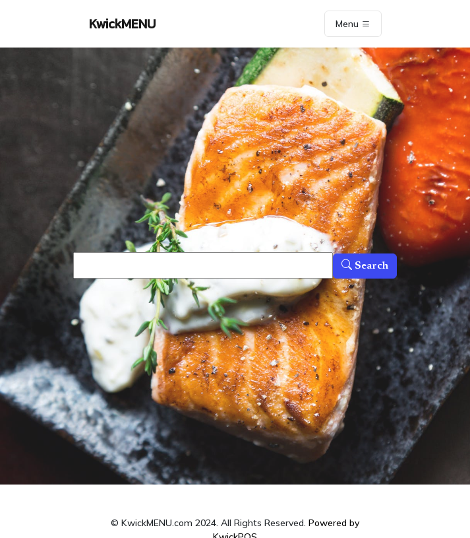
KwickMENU (122, 24)
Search (364, 266)
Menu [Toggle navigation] (353, 24)
